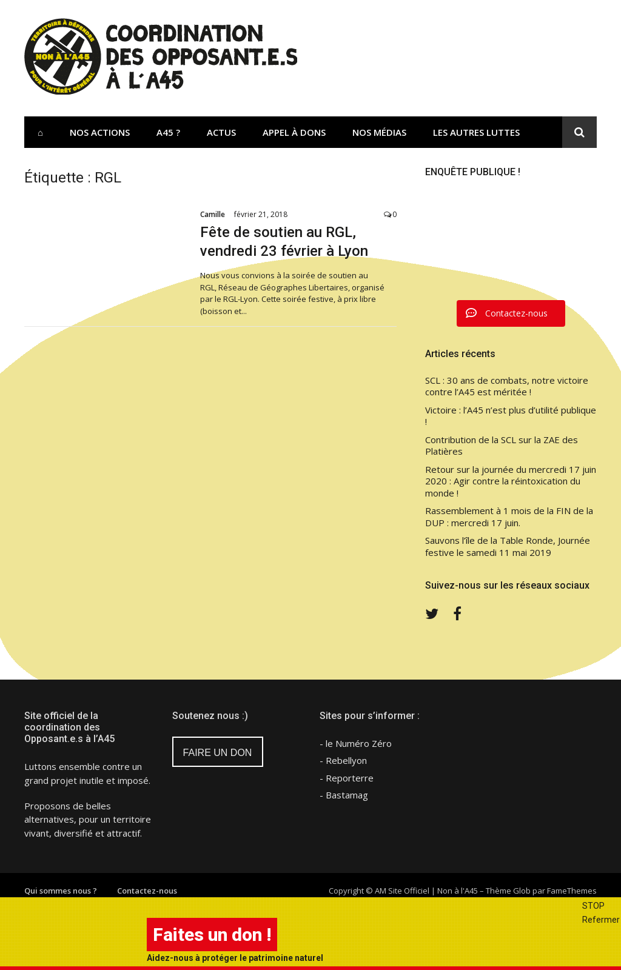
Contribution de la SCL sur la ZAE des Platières (501, 446)
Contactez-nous (147, 890)
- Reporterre (347, 778)
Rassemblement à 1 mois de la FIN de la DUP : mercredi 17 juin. (509, 517)
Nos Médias (379, 132)
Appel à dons (294, 132)
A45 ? (168, 132)
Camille (212, 214)
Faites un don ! (212, 934)
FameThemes (572, 890)
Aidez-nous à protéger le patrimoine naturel (235, 958)
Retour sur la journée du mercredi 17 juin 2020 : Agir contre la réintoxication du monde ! (510, 481)
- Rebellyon (343, 760)
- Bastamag (344, 795)
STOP (593, 906)
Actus (221, 132)
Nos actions (100, 132)
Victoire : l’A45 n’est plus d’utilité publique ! (510, 416)
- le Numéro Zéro (356, 743)
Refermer (601, 920)
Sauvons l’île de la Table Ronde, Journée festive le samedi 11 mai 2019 (507, 546)
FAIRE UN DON (217, 753)
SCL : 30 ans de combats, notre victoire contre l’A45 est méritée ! (506, 386)
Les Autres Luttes (476, 132)
